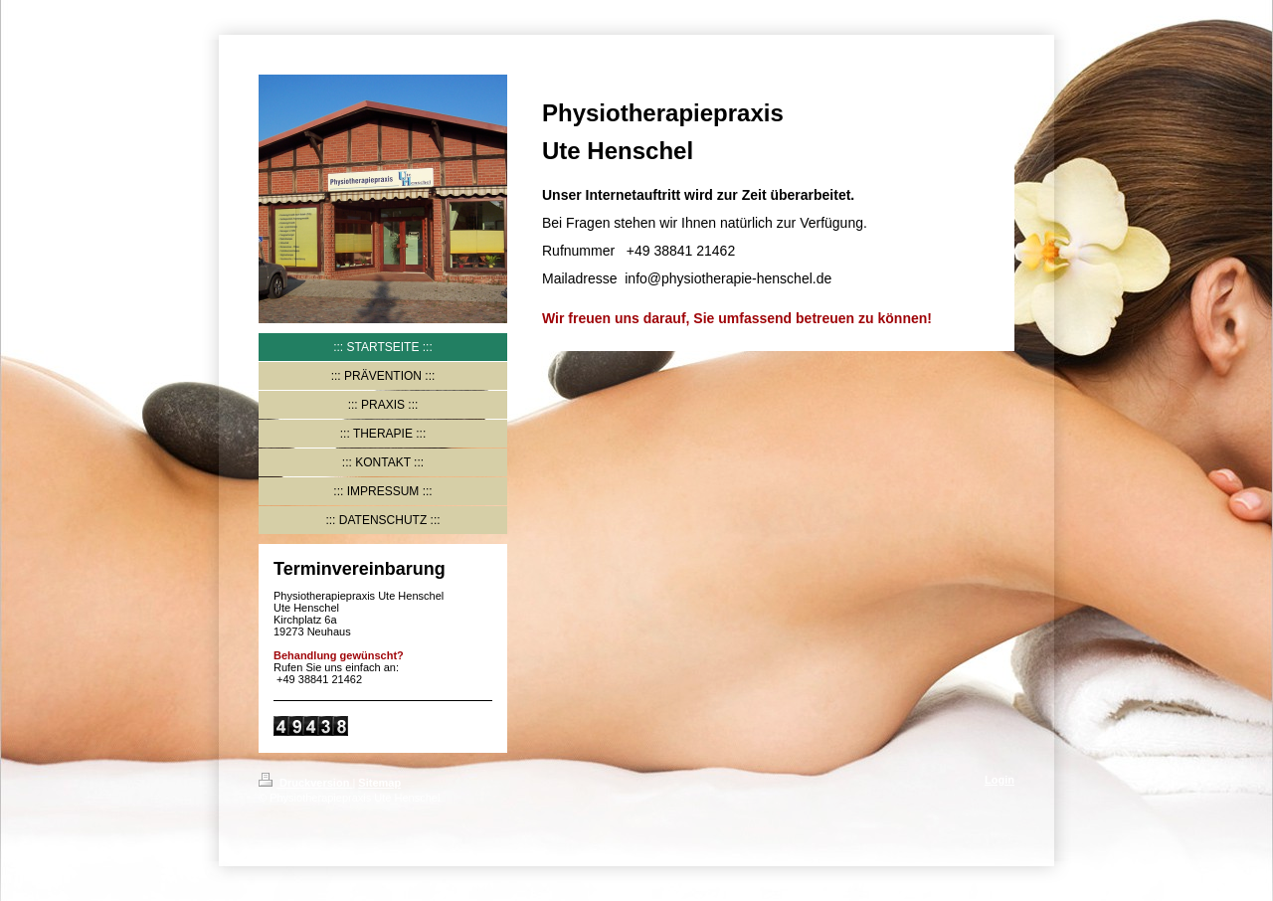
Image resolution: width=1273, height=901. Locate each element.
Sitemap (379, 783)
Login (999, 780)
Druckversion (305, 783)
